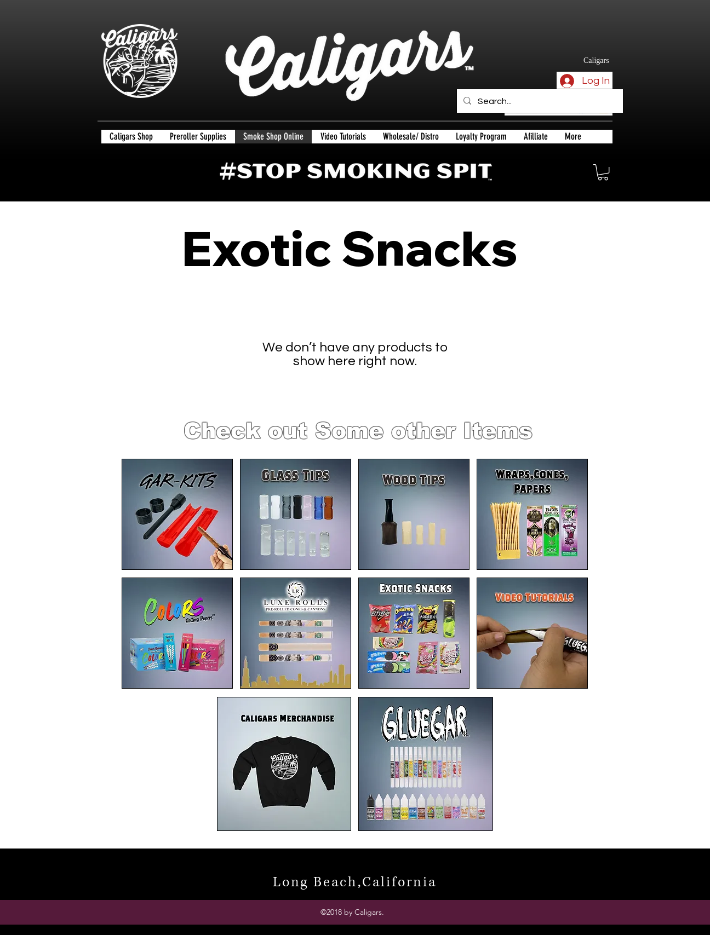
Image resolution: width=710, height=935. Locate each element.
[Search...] (539, 101)
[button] (602, 172)
